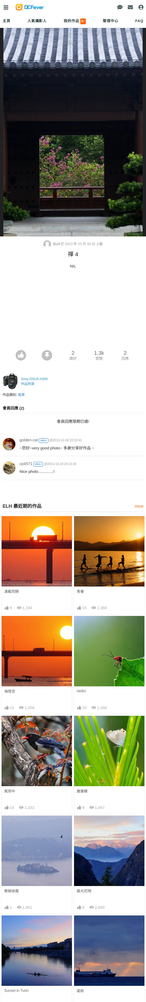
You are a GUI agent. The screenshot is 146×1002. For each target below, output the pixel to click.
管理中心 (110, 21)
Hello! (81, 691)
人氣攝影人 (37, 21)
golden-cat (29, 440)
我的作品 (75, 21)
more (139, 506)
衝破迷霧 (11, 891)
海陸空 (9, 691)
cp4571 (26, 463)
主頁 (6, 21)
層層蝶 (82, 791)
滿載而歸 (11, 591)
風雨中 (9, 791)
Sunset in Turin (16, 990)
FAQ (139, 21)
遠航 (80, 991)
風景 (21, 395)
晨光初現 (84, 891)
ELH (52, 244)
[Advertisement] (73, 310)
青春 (80, 591)
